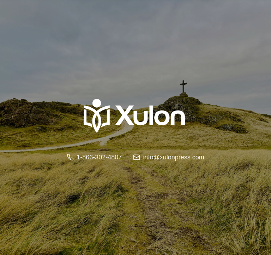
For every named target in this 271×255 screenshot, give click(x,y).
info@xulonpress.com (168, 157)
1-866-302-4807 (94, 157)
